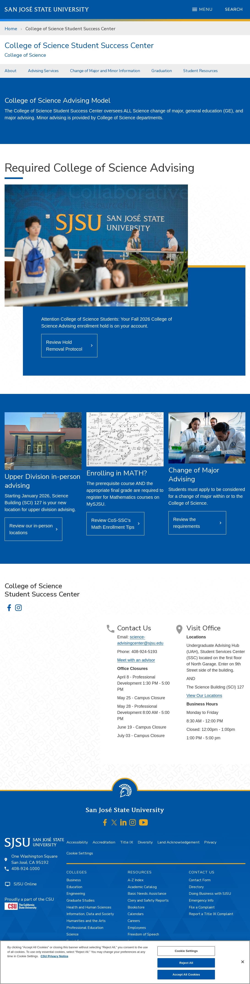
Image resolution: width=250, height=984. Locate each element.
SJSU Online (25, 884)
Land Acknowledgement (178, 842)
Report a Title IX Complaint (211, 913)
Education (74, 886)
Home (11, 29)
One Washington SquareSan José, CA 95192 (34, 859)
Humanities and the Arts (86, 920)
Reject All (186, 963)
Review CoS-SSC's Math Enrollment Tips (112, 524)
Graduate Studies (80, 900)
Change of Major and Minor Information (105, 70)
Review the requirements (186, 523)
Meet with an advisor (136, 660)
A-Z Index (135, 880)
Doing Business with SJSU (210, 893)
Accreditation (104, 842)
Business (73, 880)
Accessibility (77, 842)
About (10, 70)
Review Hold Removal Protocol (64, 346)
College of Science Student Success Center (70, 29)
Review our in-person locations (31, 529)
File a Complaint (202, 907)
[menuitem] (11, 71)
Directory (196, 886)
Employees (137, 927)
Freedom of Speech (143, 934)
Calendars (136, 913)
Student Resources (200, 70)
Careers (134, 920)
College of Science (25, 55)
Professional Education (84, 927)
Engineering (75, 893)
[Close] (243, 962)
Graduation (161, 70)
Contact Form (200, 880)
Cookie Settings (79, 853)
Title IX (126, 842)
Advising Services (43, 70)
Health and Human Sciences (88, 907)
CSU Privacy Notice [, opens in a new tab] (54, 956)
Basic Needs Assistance (147, 893)
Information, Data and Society (90, 913)
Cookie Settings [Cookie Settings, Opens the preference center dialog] (186, 951)
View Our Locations (204, 695)
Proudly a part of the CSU (29, 903)
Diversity (145, 842)
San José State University (47, 9)
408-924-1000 (25, 868)
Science (72, 934)
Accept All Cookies (186, 974)
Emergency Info (201, 900)
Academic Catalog (142, 886)
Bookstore (136, 907)
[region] (125, 962)
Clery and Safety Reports (148, 900)
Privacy (210, 842)
